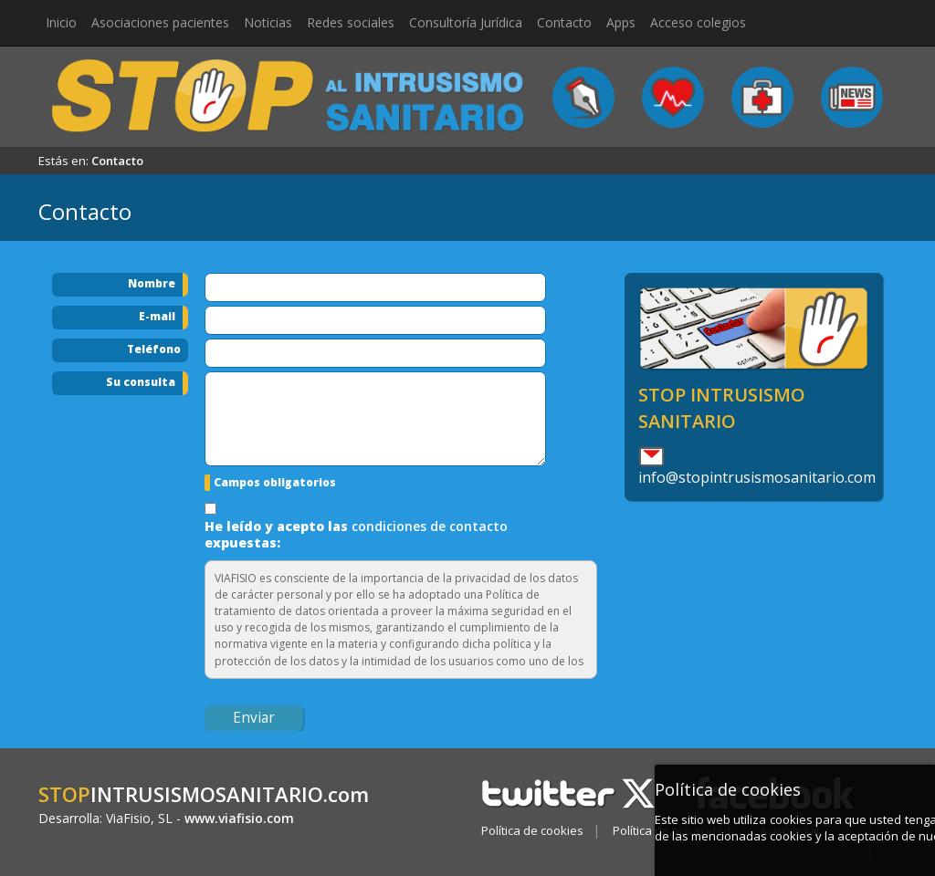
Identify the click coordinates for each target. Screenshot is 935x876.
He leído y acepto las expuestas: (356, 534)
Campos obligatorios (275, 482)
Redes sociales (350, 22)
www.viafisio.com (239, 818)
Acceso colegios (698, 22)
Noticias (268, 22)
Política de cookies (532, 830)
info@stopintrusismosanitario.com (757, 477)
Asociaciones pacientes (160, 22)
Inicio (61, 22)
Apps (621, 22)
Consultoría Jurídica (465, 22)
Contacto (564, 22)
